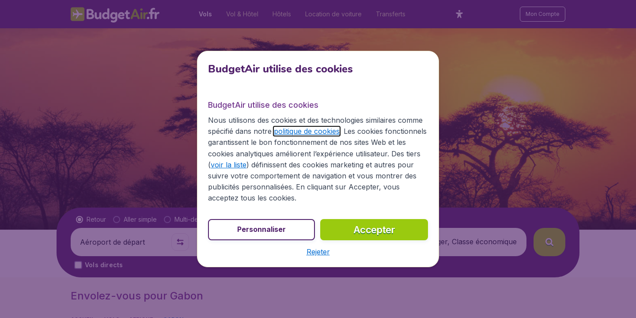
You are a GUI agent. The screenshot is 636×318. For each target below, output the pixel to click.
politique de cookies (307, 131)
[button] (318, 251)
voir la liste (228, 164)
